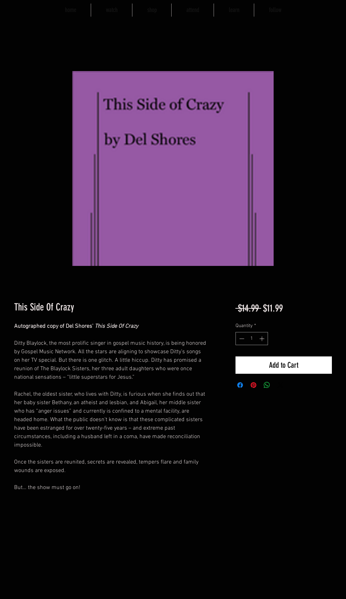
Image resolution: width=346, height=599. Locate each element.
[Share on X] (280, 385)
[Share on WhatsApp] (267, 385)
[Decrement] (241, 338)
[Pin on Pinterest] (253, 385)
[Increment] (262, 338)
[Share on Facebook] (240, 385)
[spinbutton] (251, 338)
